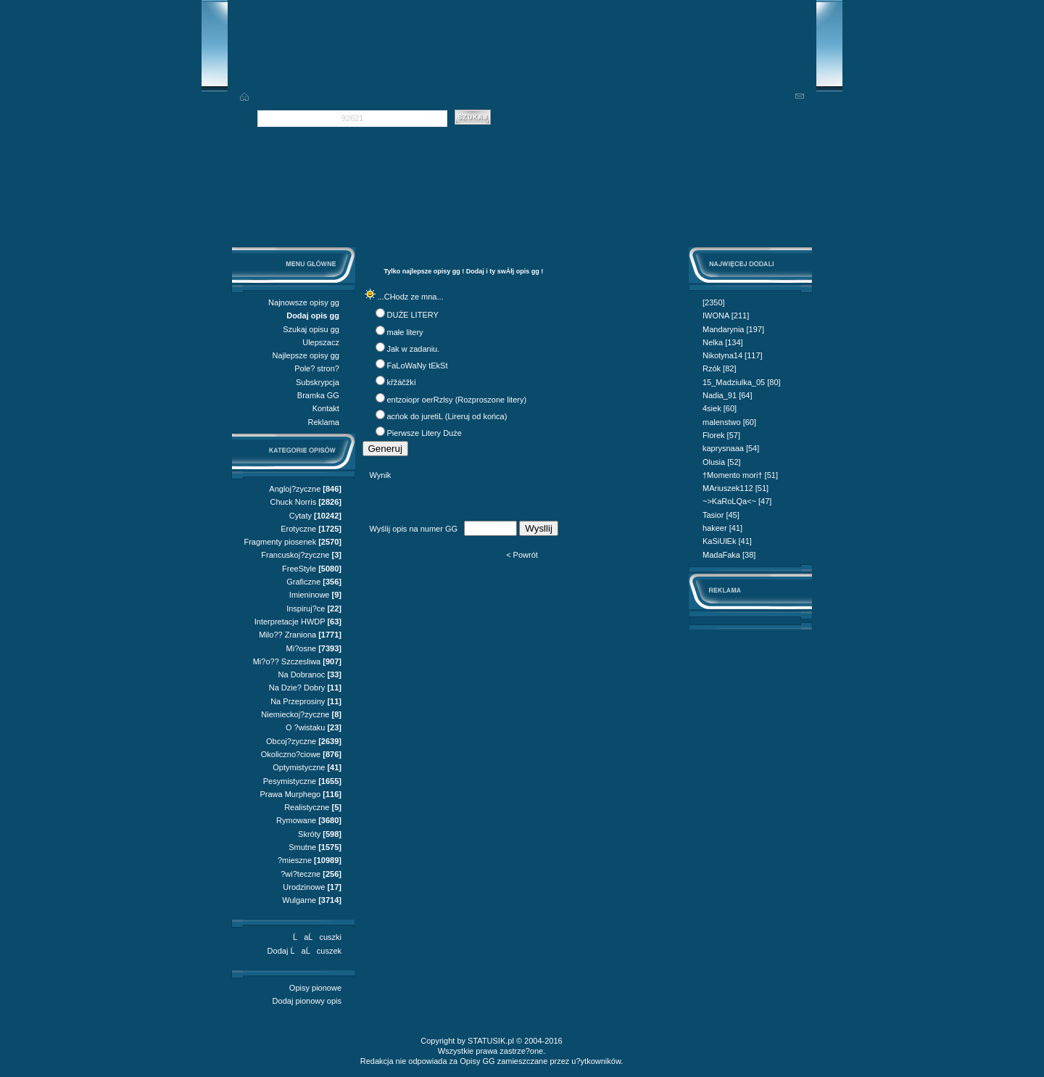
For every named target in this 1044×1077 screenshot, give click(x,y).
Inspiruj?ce (305, 608)
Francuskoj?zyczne (295, 554)
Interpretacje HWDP (290, 621)
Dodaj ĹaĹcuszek (304, 950)
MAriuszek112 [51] (735, 488)
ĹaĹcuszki (317, 937)
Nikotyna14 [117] (733, 355)
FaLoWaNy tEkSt (417, 365)
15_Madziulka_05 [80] (742, 382)
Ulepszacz (320, 342)
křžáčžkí (401, 382)
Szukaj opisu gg (311, 329)
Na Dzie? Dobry (297, 687)
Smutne (302, 847)
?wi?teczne (300, 874)
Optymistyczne (299, 767)
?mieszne (295, 860)
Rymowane (296, 820)
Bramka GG (318, 395)
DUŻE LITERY (413, 314)
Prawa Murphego (290, 794)
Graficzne (303, 581)
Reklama (323, 422)
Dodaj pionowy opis (307, 1000)
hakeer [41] (722, 528)
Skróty (309, 834)
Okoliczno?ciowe (291, 754)
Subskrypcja (317, 382)
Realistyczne (306, 807)
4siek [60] (720, 408)
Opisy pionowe (315, 987)
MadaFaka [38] (729, 554)
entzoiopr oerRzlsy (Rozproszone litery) (457, 399)
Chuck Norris (293, 502)
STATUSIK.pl (491, 1040)
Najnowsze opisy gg (303, 302)
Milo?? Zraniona (287, 634)
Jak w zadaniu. (413, 348)
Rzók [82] (719, 368)
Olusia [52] (722, 462)
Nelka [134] (723, 342)
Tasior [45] (721, 515)
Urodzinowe (304, 887)
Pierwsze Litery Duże (424, 433)
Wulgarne (299, 900)
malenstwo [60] (729, 422)
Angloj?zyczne (294, 488)
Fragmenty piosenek (280, 541)
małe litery (405, 332)
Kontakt (325, 408)
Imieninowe (309, 594)
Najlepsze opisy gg (306, 355)
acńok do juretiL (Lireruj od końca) (447, 416)
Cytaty (300, 515)
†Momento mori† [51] (740, 475)
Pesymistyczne (289, 781)
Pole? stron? (316, 368)
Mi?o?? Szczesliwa (287, 661)
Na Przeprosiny (297, 701)
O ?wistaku (305, 727)
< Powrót (522, 554)
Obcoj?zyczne (291, 741)
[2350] (714, 302)
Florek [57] (721, 435)
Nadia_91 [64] (728, 395)
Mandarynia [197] (733, 329)
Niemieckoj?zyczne (295, 714)
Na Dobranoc (302, 674)
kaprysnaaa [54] (731, 448)
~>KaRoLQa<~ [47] (737, 501)
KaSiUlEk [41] (727, 541)
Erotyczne (298, 528)
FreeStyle (299, 568)
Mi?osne (301, 648)
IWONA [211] (726, 315)
